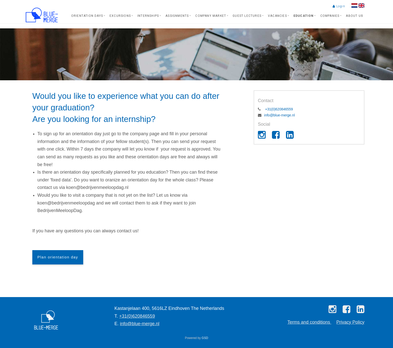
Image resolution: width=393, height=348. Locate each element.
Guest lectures (247, 16)
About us (354, 16)
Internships (148, 16)
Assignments (177, 16)
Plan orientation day (57, 257)
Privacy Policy (350, 322)
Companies (330, 16)
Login (339, 6)
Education (303, 16)
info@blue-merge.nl (279, 115)
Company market (210, 16)
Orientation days (87, 16)
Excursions (120, 16)
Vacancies (277, 16)
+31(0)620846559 (278, 109)
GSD (205, 338)
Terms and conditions (309, 322)
